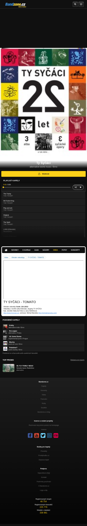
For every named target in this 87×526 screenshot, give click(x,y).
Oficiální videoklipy (17, 257)
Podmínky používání (44, 482)
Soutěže (44, 408)
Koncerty (75, 250)
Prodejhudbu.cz (43, 455)
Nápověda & (44, 473)
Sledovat (43, 173)
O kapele (26, 250)
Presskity (44, 451)
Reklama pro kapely (77, 360)
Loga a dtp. (44, 490)
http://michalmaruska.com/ (47, 313)
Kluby (44, 403)
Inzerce (43, 429)
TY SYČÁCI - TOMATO (36, 257)
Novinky (15, 250)
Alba (36, 250)
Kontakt (44, 477)
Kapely (43, 386)
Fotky (64, 250)
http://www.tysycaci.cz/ (11, 313)
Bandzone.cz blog (44, 412)
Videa (55, 250)
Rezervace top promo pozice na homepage (44, 425)
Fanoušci (44, 399)
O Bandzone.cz (43, 486)
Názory (46, 250)
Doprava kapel (44, 460)
